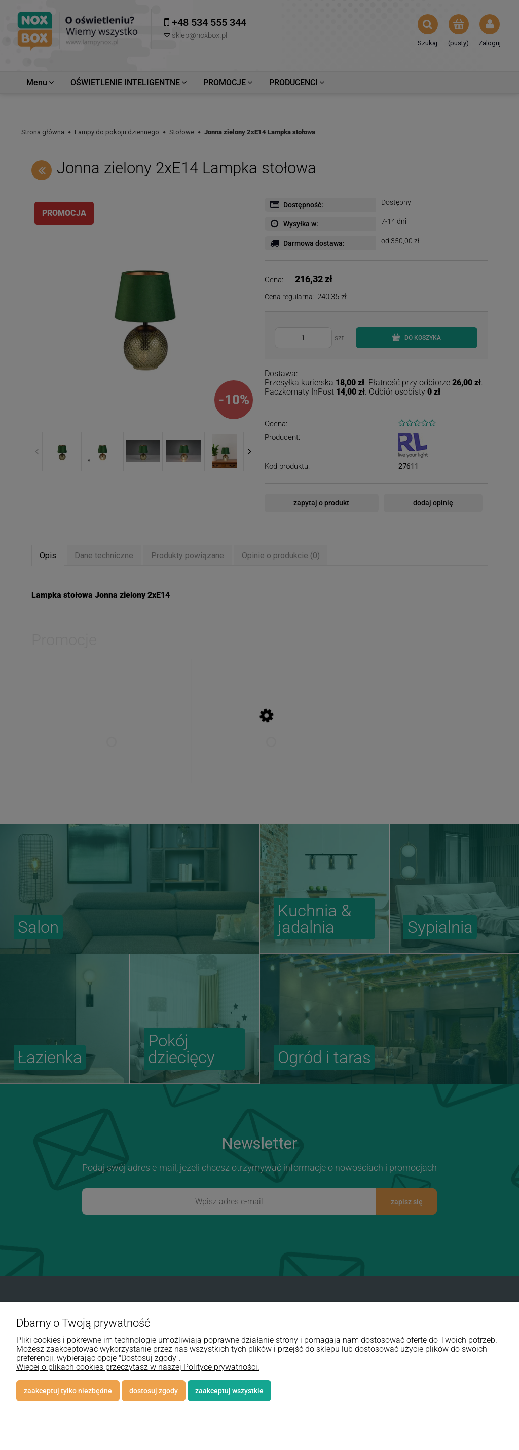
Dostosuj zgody (153, 1391)
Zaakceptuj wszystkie (229, 1391)
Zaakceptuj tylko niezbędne (68, 1391)
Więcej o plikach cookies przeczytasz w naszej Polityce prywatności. (138, 1367)
